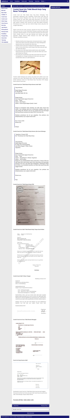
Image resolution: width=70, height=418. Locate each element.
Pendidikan (17, 1)
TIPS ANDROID (4, 42)
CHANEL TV (4, 14)
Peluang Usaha (4, 31)
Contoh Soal (4, 16)
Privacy (18, 416)
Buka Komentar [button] (30, 413)
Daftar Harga (4, 21)
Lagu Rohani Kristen (5, 27)
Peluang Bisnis (4, 29)
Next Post (16, 405)
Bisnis (43, 1)
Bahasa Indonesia (5, 8)
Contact (14, 416)
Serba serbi (24, 1)
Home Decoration (5, 23)
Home (11, 1)
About (11, 416)
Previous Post (44, 405)
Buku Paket (3, 12)
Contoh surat (4, 19)
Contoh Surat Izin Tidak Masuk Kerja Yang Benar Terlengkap (29, 10)
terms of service (28, 416)
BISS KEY (3, 10)
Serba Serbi (4, 38)
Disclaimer (23, 416)
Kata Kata (37, 1)
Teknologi (31, 1)
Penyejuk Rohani (5, 35)
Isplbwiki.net (4, 1)
